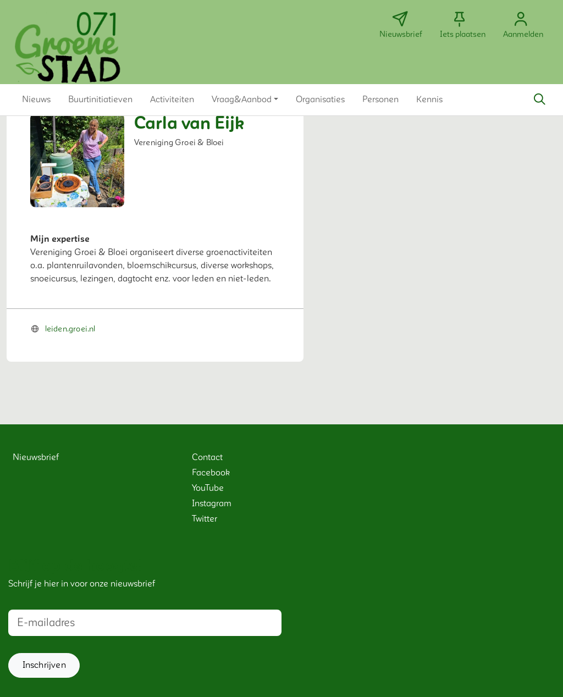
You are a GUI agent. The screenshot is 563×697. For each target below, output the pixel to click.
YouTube (208, 488)
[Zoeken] (539, 99)
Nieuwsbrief (36, 457)
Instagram (211, 503)
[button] (36, 99)
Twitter (204, 518)
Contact (207, 457)
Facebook (211, 472)
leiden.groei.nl (70, 329)
